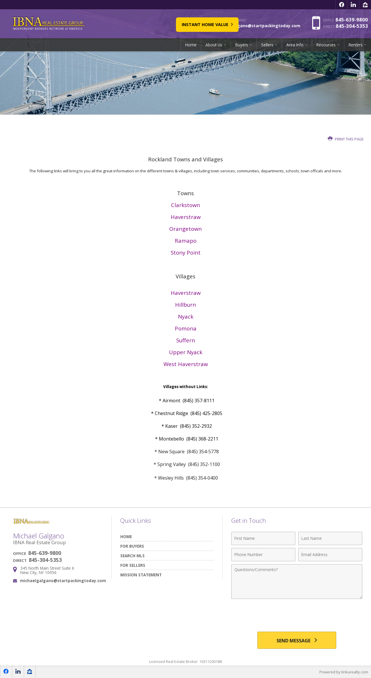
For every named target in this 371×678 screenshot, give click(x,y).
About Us (213, 44)
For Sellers (132, 565)
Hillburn (185, 304)
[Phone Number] (263, 554)
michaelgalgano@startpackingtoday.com (63, 580)
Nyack (185, 316)
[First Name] (263, 538)
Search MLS (132, 555)
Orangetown (185, 228)
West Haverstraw (185, 364)
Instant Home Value (180, 23)
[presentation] (297, 616)
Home (191, 44)
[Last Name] (330, 538)
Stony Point (186, 252)
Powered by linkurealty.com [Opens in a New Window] (343, 672)
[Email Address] (330, 554)
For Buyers (132, 546)
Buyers (241, 44)
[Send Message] (296, 640)
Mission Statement (141, 575)
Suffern (185, 340)
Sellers (267, 44)
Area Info (294, 44)
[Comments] (296, 581)
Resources (326, 44)
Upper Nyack (185, 352)
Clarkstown (185, 205)
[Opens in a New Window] (341, 4)
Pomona (186, 328)
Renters (356, 44)
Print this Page (346, 139)
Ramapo (186, 240)
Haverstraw (186, 216)
